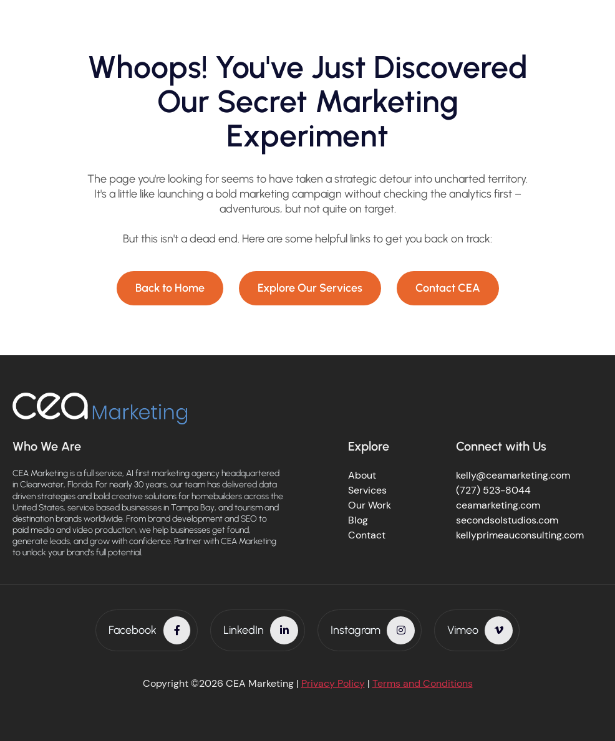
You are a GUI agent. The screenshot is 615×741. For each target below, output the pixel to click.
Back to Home (170, 288)
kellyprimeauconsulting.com (520, 535)
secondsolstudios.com (507, 520)
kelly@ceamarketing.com (513, 475)
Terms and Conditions (422, 683)
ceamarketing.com (498, 505)
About (362, 475)
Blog (358, 520)
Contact (366, 535)
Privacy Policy (333, 683)
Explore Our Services (310, 288)
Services (367, 490)
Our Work (369, 505)
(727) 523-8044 (493, 490)
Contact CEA (447, 288)
